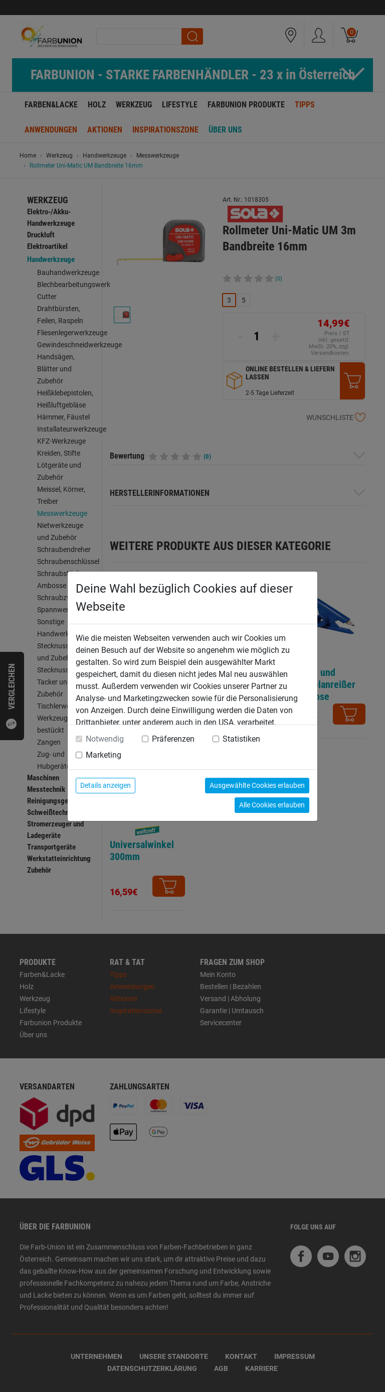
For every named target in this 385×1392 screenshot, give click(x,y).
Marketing (103, 755)
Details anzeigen (105, 785)
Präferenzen (173, 739)
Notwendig (105, 739)
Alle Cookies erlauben (272, 805)
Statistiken (241, 739)
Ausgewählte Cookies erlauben (257, 785)
